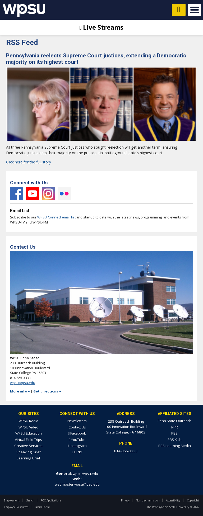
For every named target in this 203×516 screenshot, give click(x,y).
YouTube (32, 193)
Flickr (64, 193)
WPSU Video (28, 427)
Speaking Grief (28, 452)
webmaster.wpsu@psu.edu (77, 484)
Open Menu (194, 10)
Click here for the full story (28, 162)
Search (30, 500)
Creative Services (28, 445)
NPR (174, 427)
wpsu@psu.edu (22, 383)
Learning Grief (28, 458)
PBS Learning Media (174, 445)
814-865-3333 (125, 451)
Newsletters (77, 420)
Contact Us (77, 427)
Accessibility (173, 500)
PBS (174, 433)
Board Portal (42, 507)
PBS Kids (175, 439)
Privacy (125, 500)
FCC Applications (51, 500)
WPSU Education (28, 433)
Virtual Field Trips (28, 439)
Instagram (48, 193)
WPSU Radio (28, 420)
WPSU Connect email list (56, 217)
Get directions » (47, 391)
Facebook (16, 193)
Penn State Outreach (174, 420)
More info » (20, 391)
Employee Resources (16, 507)
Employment (12, 500)
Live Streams (102, 27)
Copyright (193, 500)
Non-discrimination (148, 500)
